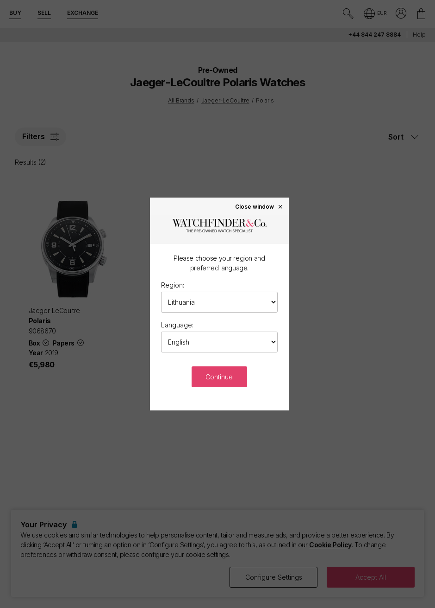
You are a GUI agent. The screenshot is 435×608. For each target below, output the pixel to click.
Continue (219, 377)
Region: (172, 285)
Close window (259, 206)
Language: (177, 325)
